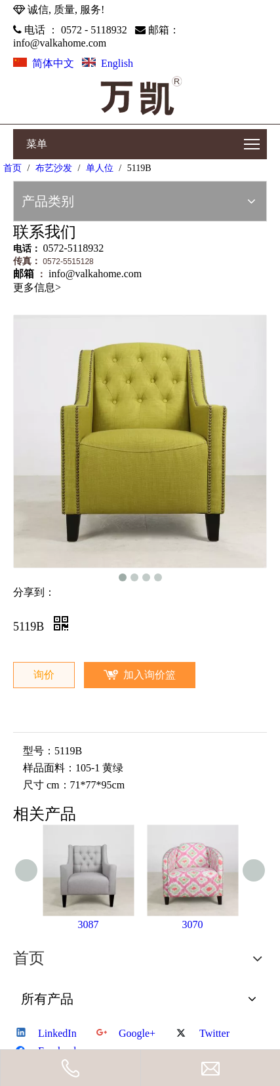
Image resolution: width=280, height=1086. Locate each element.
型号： (38, 750)
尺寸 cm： (46, 784)
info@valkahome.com (59, 42)
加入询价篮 (149, 674)
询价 (43, 674)
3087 (88, 924)
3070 (192, 924)
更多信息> (37, 287)
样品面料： (49, 767)
